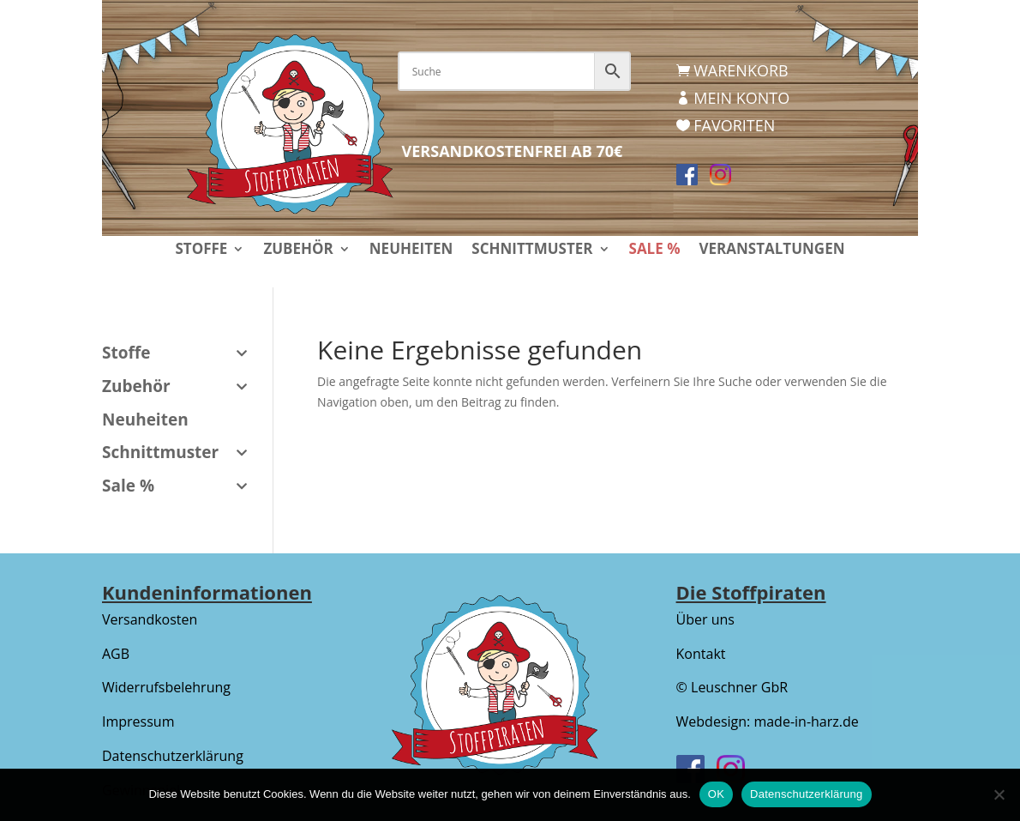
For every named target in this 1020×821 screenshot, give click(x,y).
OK (716, 794)
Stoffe (201, 250)
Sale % (655, 250)
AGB (115, 653)
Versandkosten (149, 619)
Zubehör (298, 250)
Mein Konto (741, 98)
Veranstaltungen (771, 250)
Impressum (138, 721)
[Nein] (998, 794)
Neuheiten (411, 250)
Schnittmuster (531, 250)
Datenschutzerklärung (172, 755)
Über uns (705, 619)
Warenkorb (740, 70)
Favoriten (734, 125)
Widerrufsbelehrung (166, 687)
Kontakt (701, 653)
